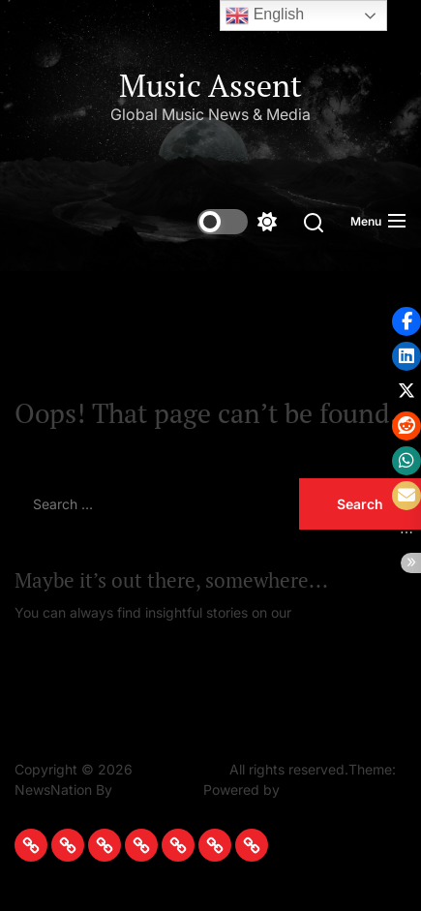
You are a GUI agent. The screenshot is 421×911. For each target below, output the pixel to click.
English (265, 15)
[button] (406, 321)
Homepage (330, 612)
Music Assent (210, 85)
